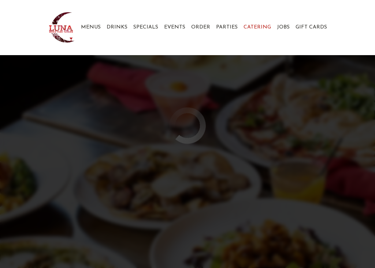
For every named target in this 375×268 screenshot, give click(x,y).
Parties (227, 27)
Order (200, 27)
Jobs (283, 27)
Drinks (117, 27)
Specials (145, 27)
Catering (257, 27)
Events (174, 27)
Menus (91, 27)
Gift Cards (311, 27)
